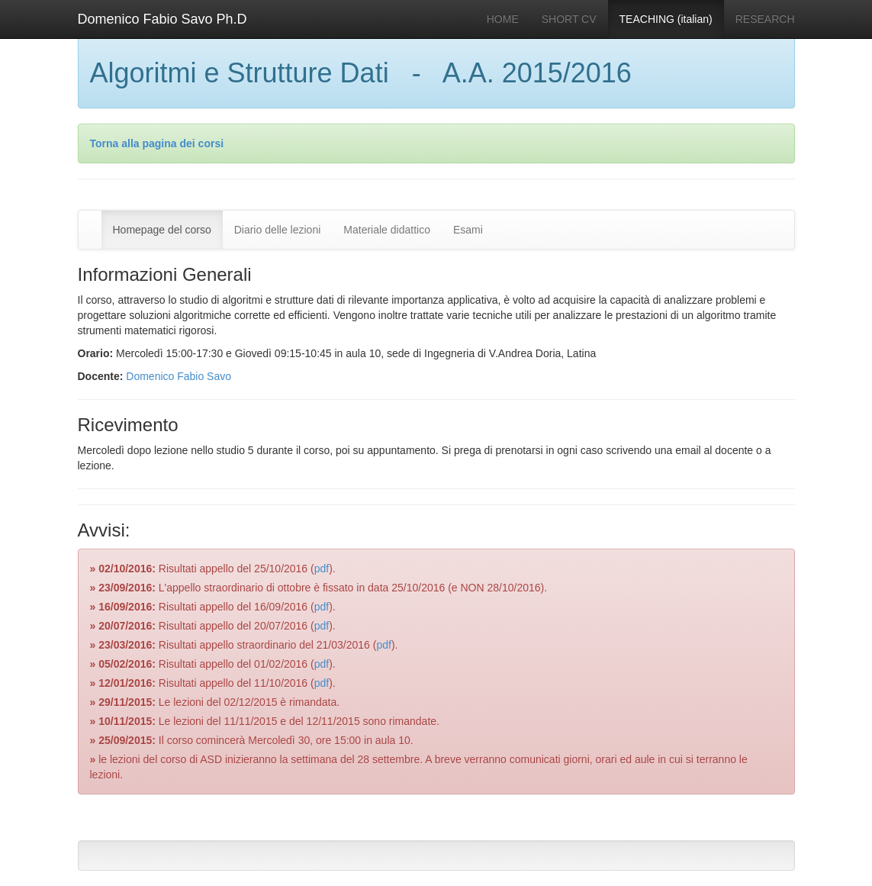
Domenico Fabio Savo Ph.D (162, 19)
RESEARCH (765, 19)
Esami (468, 230)
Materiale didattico (386, 230)
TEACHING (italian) (666, 19)
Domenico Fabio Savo (178, 376)
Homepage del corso (162, 230)
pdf (321, 568)
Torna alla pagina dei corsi (157, 143)
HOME (503, 19)
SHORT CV (569, 19)
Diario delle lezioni (277, 230)
